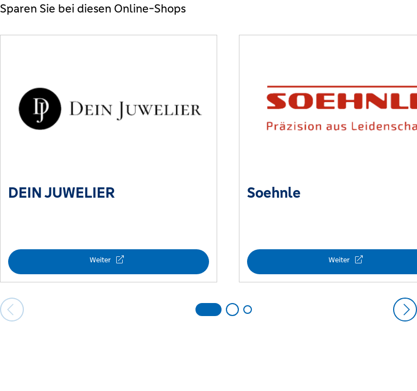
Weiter (101, 259)
